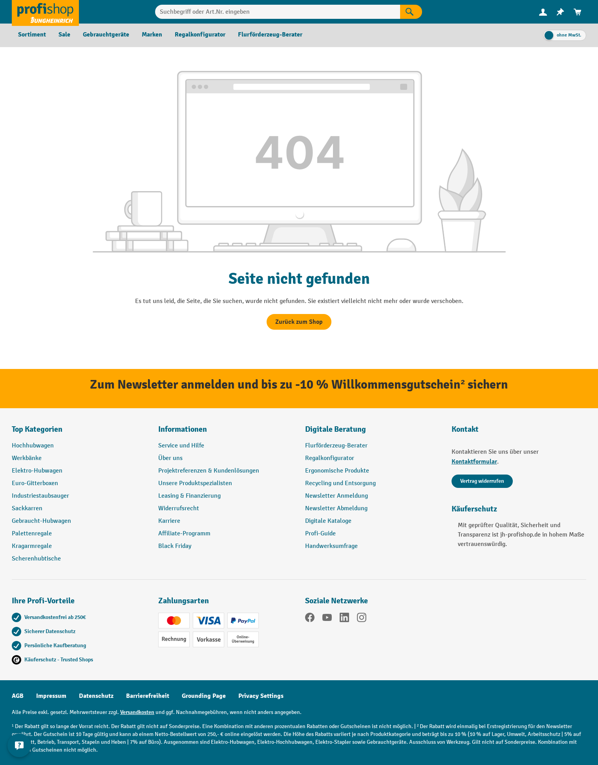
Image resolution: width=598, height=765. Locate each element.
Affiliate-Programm (184, 533)
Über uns (170, 458)
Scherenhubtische (36, 558)
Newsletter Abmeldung (336, 508)
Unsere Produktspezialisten (195, 483)
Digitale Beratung (335, 429)
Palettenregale (32, 533)
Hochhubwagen (33, 445)
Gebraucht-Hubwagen (41, 521)
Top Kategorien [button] (37, 429)
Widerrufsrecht (178, 508)
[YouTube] (327, 619)
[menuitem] (543, 12)
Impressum (51, 696)
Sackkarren (27, 508)
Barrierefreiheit (147, 696)
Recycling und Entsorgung (340, 483)
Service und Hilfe (181, 445)
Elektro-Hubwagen (37, 471)
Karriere (169, 521)
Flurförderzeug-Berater (336, 445)
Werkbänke (27, 458)
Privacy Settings (260, 696)
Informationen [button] (182, 429)
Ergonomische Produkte (337, 471)
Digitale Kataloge (328, 521)
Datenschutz (96, 696)
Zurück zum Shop (299, 322)
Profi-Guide (320, 533)
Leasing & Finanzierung (189, 496)
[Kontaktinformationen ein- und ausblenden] (19, 745)
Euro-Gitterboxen (35, 483)
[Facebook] (310, 619)
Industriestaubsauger (40, 496)
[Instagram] (361, 619)
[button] (372, 432)
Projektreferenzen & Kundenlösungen (208, 471)
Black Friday (174, 546)
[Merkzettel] (560, 12)
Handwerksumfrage (331, 546)
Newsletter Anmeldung (336, 496)
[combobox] (277, 12)
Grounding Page (204, 696)
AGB (18, 696)
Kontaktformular (474, 462)
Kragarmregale (32, 546)
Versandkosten (137, 712)
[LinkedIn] (344, 619)
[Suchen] (411, 12)
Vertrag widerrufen (482, 481)
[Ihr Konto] (543, 11)
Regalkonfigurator (329, 458)
